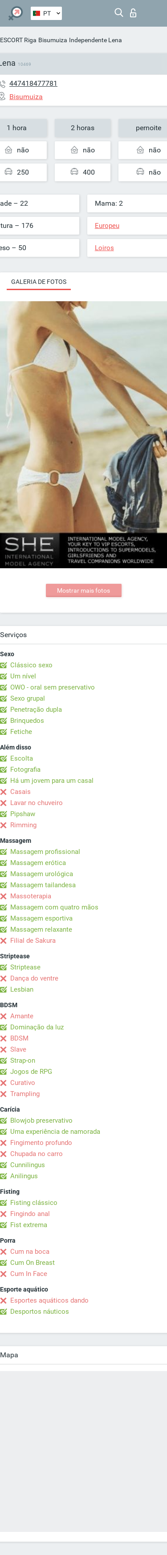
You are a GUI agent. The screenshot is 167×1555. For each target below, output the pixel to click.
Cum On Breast (32, 1263)
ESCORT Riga (18, 40)
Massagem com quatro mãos (54, 907)
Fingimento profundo (41, 1143)
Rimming (23, 825)
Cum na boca (29, 1252)
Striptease (25, 967)
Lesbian (21, 989)
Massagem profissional (45, 852)
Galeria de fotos (38, 281)
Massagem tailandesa (43, 885)
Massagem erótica (38, 863)
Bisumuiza (52, 40)
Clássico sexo (31, 665)
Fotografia (25, 770)
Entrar (133, 13)
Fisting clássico (33, 1203)
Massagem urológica (41, 874)
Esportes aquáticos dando (49, 1300)
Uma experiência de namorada (55, 1132)
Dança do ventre (34, 978)
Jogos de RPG (31, 1072)
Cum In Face (28, 1274)
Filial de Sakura (33, 941)
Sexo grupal (27, 698)
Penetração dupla (36, 710)
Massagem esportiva (41, 918)
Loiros (104, 248)
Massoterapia (30, 896)
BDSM (19, 1038)
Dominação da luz (37, 1027)
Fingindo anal (30, 1214)
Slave (18, 1049)
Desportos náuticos (39, 1312)
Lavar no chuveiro (36, 803)
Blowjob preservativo (41, 1120)
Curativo (22, 1083)
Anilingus (24, 1176)
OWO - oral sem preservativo (52, 687)
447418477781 (33, 83)
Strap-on (22, 1061)
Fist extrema (28, 1225)
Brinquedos (27, 721)
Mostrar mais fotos (83, 590)
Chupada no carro (36, 1154)
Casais (20, 792)
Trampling (25, 1094)
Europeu (107, 226)
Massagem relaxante (41, 929)
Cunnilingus (27, 1165)
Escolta (21, 758)
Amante (21, 1016)
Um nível (23, 676)
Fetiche (21, 732)
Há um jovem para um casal (52, 781)
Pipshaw (22, 814)
